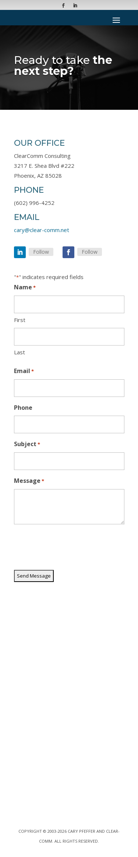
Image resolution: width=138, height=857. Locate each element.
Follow (41, 251)
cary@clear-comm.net (41, 230)
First (19, 319)
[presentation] (70, 547)
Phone (23, 408)
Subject (27, 444)
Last (19, 352)
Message (29, 481)
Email (24, 371)
